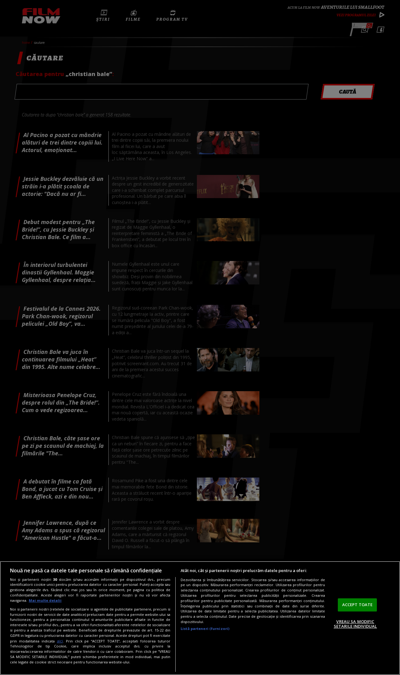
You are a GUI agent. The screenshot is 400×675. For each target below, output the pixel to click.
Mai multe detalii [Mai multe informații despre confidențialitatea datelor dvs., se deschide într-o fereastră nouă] (45, 600)
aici (60, 641)
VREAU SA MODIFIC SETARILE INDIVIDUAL (355, 624)
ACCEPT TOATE (357, 604)
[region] (200, 618)
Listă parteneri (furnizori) (205, 628)
